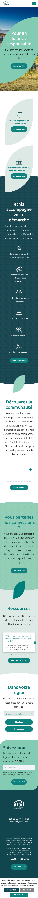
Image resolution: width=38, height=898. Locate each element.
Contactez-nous (19, 570)
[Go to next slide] (30, 469)
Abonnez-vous (19, 782)
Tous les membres (19, 487)
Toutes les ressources (19, 660)
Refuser (27, 890)
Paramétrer (19, 895)
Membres (19, 722)
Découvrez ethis (19, 66)
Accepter (11, 890)
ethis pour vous (19, 129)
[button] (19, 713)
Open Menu (34, 3)
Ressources (19, 729)
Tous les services (19, 360)
